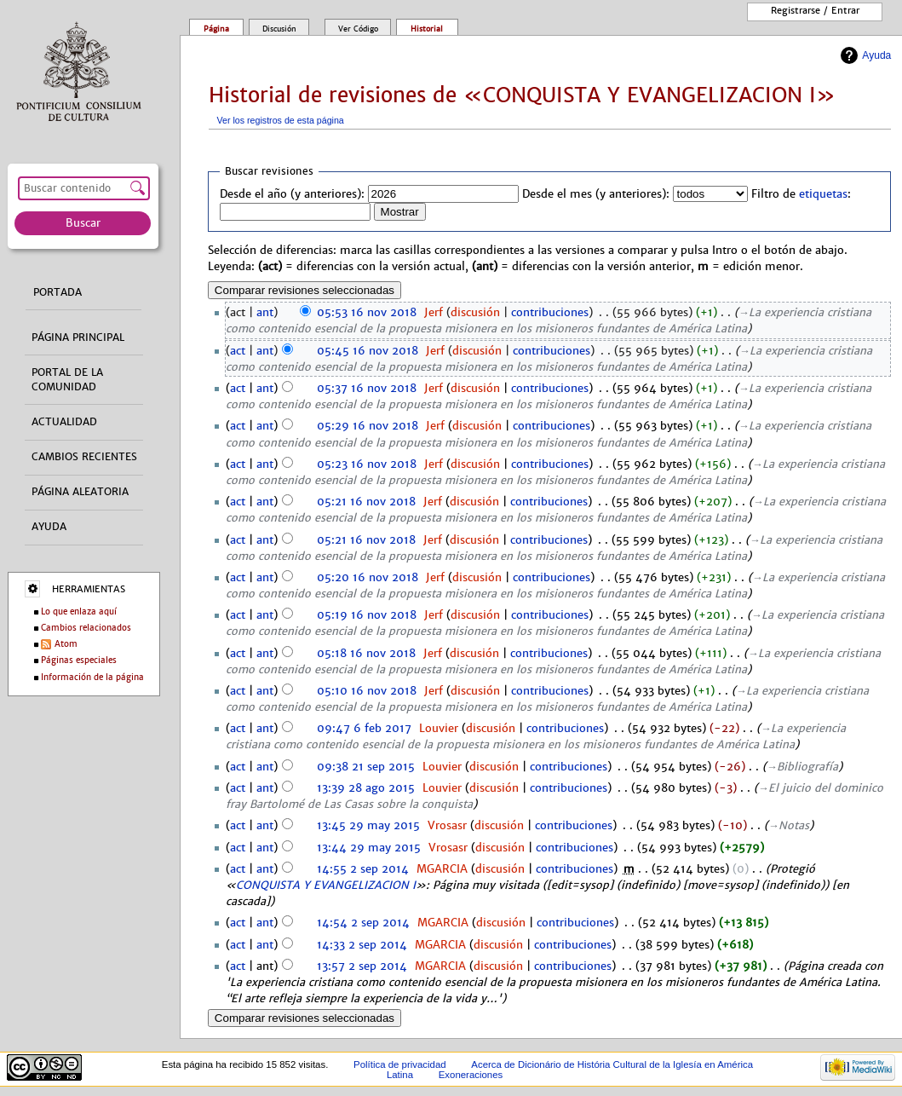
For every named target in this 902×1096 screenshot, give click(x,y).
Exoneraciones (471, 1075)
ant (264, 313)
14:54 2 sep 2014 (363, 923)
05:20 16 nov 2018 (367, 578)
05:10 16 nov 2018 (367, 691)
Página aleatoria (80, 492)
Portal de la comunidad (67, 380)
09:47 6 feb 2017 (364, 728)
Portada (57, 292)
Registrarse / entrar (815, 10)
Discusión (279, 29)
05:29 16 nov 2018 (367, 426)
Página (216, 29)
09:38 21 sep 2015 (366, 767)
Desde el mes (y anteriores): (595, 194)
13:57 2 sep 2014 (362, 966)
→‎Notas (789, 826)
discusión (475, 313)
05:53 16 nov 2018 (367, 313)
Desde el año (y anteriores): (292, 194)
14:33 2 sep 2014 (362, 945)
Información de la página (92, 677)
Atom (66, 643)
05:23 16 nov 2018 (367, 464)
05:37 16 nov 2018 (367, 388)
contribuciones (550, 313)
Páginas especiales (79, 660)
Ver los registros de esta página (280, 120)
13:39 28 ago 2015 (366, 788)
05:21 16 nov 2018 (366, 502)
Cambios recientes (84, 457)
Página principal (78, 337)
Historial (427, 29)
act (237, 351)
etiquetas (823, 194)
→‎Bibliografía (803, 767)
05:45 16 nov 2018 (367, 351)
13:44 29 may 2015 (369, 848)
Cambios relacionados (86, 627)
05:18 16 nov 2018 (366, 653)
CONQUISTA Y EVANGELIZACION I (326, 885)
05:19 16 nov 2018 (367, 615)
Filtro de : (801, 194)
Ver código (358, 29)
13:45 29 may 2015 (368, 826)
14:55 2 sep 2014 (363, 869)
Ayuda (876, 55)
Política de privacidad (399, 1064)
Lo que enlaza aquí (79, 611)
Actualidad (64, 422)
